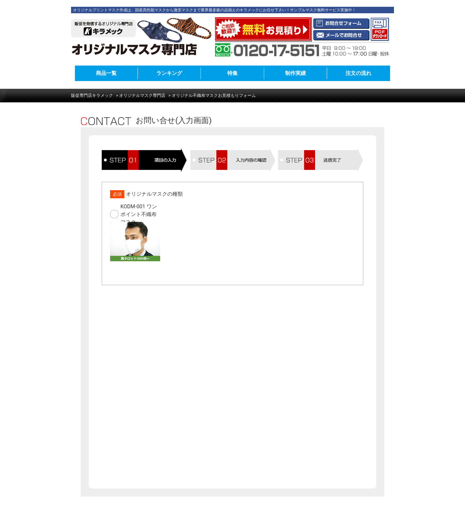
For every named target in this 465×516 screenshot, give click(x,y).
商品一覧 (106, 73)
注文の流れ (358, 73)
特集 (232, 73)
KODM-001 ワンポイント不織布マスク (138, 214)
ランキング (169, 73)
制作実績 (295, 73)
